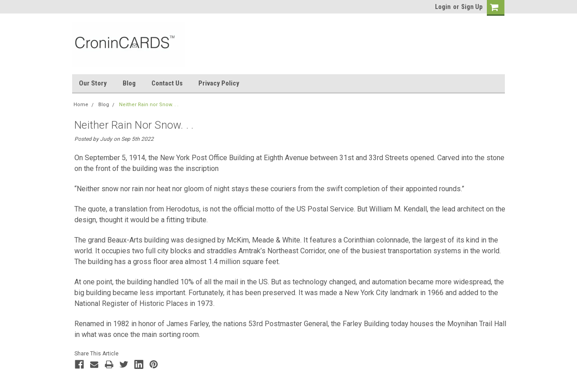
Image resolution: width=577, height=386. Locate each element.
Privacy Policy (218, 83)
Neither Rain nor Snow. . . (149, 105)
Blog (129, 83)
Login (443, 6)
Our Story (93, 83)
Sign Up (471, 6)
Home (80, 105)
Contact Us (167, 83)
